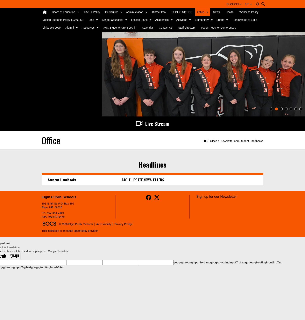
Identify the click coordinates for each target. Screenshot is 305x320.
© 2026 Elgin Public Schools (76, 224)
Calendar (147, 27)
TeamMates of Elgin (245, 19)
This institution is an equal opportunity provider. (70, 230)
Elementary (202, 19)
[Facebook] (148, 198)
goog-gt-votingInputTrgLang (228, 262)
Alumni (70, 27)
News (216, 12)
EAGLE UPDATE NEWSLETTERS (143, 179)
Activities (181, 19)
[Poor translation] (14, 256)
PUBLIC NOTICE (182, 12)
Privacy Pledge (123, 224)
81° (248, 4)
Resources (88, 27)
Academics (161, 19)
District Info (159, 12)
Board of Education (63, 12)
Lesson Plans (139, 19)
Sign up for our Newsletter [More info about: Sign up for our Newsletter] (216, 196)
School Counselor (113, 19)
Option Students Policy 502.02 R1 (63, 19)
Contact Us (165, 27)
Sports (220, 19)
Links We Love (52, 27)
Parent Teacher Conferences (218, 27)
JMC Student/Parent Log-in (119, 27)
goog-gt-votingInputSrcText (264, 262)
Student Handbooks (62, 179)
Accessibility (103, 224)
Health (229, 12)
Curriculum (111, 12)
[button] (234, 4)
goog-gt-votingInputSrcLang (192, 262)
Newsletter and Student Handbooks (242, 141)
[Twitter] (157, 198)
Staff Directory (186, 27)
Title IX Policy (92, 12)
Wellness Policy (249, 12)
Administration (134, 12)
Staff (91, 19)
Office (200, 12)
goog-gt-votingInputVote (46, 267)
